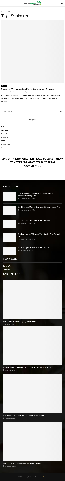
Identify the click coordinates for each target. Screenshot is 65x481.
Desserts (4, 134)
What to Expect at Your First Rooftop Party (34, 248)
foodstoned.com (41, 477)
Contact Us (7, 266)
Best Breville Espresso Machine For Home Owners (22, 463)
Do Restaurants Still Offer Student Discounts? (35, 220)
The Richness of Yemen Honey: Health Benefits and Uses (39, 207)
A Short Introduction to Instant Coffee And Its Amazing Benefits (27, 367)
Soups (3, 148)
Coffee (3, 127)
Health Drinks (6, 144)
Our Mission (7, 269)
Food (3, 141)
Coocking (4, 85)
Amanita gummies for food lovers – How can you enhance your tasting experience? (32, 162)
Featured (4, 137)
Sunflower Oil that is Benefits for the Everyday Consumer (28, 89)
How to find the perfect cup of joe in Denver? (19, 322)
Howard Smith (7, 92)
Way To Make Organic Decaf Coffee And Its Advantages (24, 415)
